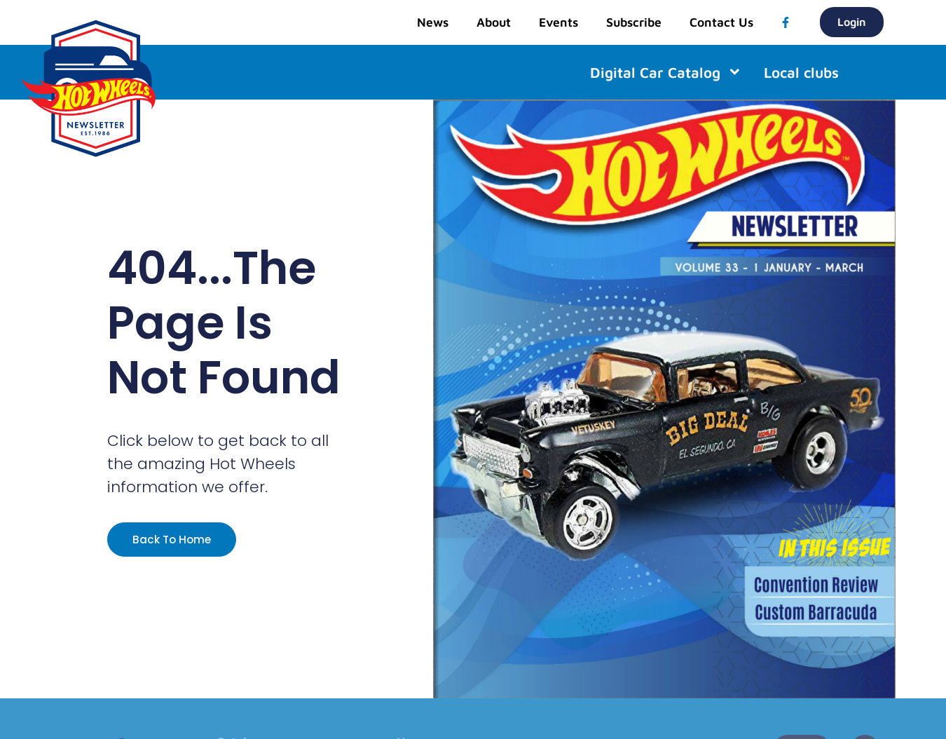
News (432, 22)
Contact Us (721, 22)
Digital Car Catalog (666, 72)
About (494, 22)
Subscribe (633, 22)
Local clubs (801, 72)
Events (558, 22)
